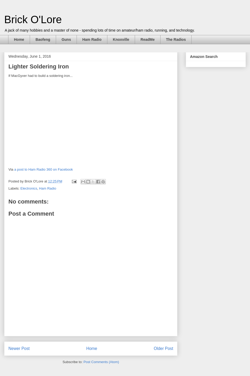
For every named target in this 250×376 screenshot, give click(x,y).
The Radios (176, 39)
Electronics (29, 188)
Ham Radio (92, 39)
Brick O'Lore (33, 19)
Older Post (163, 348)
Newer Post (19, 348)
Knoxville (121, 39)
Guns (66, 39)
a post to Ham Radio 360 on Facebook (43, 169)
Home (19, 39)
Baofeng (43, 39)
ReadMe (148, 39)
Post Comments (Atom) (101, 362)
